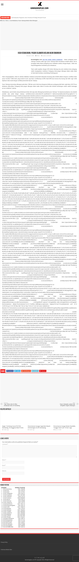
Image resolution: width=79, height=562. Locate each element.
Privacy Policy (4, 542)
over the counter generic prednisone (52, 59)
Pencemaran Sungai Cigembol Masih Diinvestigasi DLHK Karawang (39, 427)
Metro (7, 20)
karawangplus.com (30, 559)
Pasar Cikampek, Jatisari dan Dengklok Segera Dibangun (66, 404)
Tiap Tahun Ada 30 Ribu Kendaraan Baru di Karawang (13, 404)
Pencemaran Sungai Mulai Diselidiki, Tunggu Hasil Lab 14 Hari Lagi (64, 427)
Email (4, 465)
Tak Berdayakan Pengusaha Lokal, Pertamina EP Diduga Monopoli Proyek (28, 17)
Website (4, 471)
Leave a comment (47, 55)
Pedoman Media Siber (6, 549)
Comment (5, 444)
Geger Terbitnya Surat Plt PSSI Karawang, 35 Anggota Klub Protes (12, 427)
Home (2, 20)
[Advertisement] (39, 36)
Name (4, 460)
